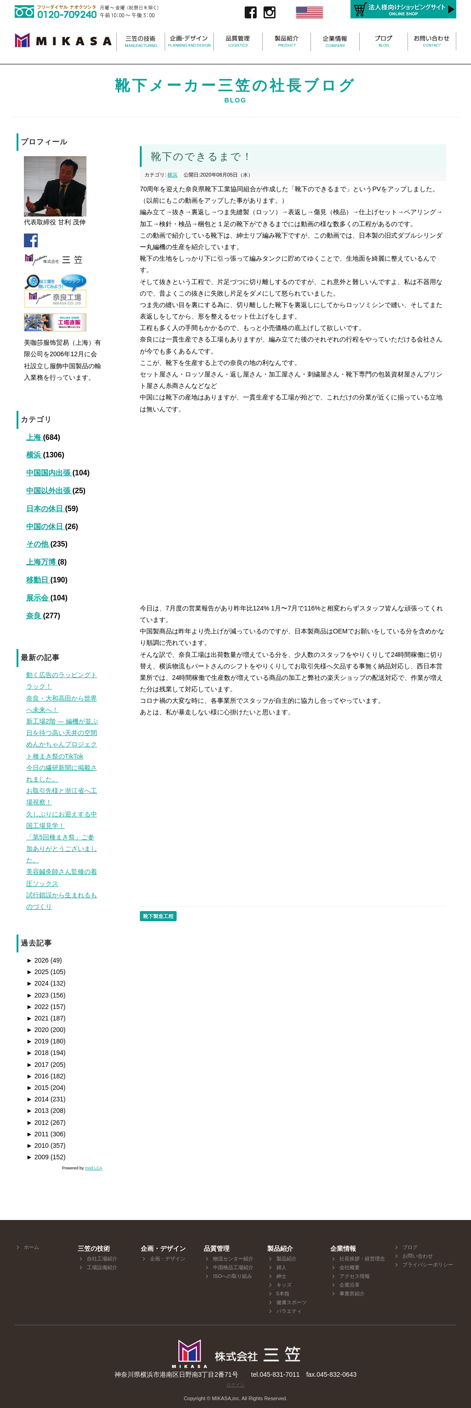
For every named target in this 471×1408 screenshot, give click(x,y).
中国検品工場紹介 (233, 1267)
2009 (37, 1157)
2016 (37, 1076)
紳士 (281, 1276)
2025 (37, 971)
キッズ (284, 1285)
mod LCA (94, 1168)
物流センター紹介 (233, 1258)
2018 (37, 1052)
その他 (38, 544)
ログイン (235, 1384)
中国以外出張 (49, 491)
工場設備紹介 (102, 1267)
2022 (37, 1006)
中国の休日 (45, 526)
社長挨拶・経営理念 (362, 1258)
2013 (37, 1110)
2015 (37, 1087)
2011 (37, 1134)
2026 (37, 960)
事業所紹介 (352, 1293)
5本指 (282, 1293)
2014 (37, 1099)
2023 (37, 995)
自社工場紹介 (102, 1258)
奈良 (34, 616)
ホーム (31, 1247)
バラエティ (289, 1311)
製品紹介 (286, 1258)
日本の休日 (45, 509)
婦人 (281, 1267)
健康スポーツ (291, 1302)
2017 (37, 1064)
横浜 (34, 455)
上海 (34, 437)
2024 (37, 983)
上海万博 (41, 562)
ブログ (410, 1247)
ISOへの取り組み (232, 1276)
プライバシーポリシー (427, 1264)
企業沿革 (349, 1285)
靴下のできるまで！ (202, 156)
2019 (37, 1041)
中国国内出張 (49, 473)
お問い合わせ (417, 1256)
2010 (37, 1145)
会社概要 (349, 1267)
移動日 (38, 580)
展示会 (38, 598)
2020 (37, 1029)
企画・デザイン (167, 1258)
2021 (37, 1018)
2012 (37, 1122)
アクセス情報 (354, 1276)
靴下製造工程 (158, 916)
